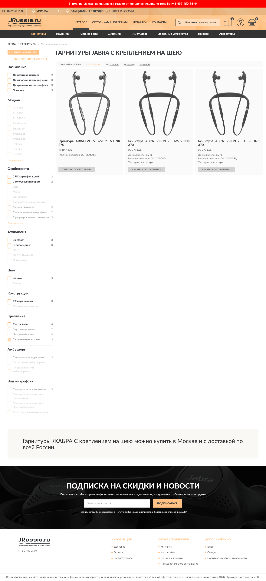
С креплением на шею (26, 339)
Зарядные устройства (173, 33)
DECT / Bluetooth (23, 255)
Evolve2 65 (19, 134)
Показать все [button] (15, 160)
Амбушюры (140, 33)
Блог (210, 547)
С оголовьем (20, 324)
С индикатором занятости (29, 202)
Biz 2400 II (19, 118)
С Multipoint (20, 197)
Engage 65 (19, 128)
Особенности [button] (18, 169)
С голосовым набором (26, 181)
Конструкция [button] (18, 293)
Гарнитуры (38, 33)
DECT (16, 250)
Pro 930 (17, 154)
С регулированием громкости (31, 217)
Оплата (118, 552)
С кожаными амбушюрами (29, 362)
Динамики (115, 33)
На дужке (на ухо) (23, 334)
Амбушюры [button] (17, 349)
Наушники (63, 33)
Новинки (140, 22)
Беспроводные (22, 245)
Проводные (20, 260)
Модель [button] (14, 100)
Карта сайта (168, 552)
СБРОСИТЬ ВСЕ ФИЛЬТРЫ (30, 59)
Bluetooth (18, 240)
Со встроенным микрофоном (30, 412)
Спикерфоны (89, 33)
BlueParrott (19, 123)
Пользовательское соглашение (179, 564)
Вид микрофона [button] (20, 381)
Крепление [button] (16, 316)
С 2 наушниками (23, 301)
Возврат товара (123, 558)
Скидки (211, 552)
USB (15, 187)
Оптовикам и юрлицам (110, 22)
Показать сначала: (70, 64)
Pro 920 (17, 144)
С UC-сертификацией (26, 176)
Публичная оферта (172, 558)
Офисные (18, 90)
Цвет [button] (11, 270)
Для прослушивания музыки (30, 80)
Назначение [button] (17, 67)
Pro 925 (17, 149)
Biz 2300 (18, 113)
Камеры (203, 33)
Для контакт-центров (26, 75)
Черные (17, 278)
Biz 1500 (18, 108)
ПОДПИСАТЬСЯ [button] (167, 503)
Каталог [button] (81, 22)
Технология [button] (17, 232)
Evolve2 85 (19, 139)
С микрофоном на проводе (29, 389)
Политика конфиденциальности (227, 558)
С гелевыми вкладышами (28, 357)
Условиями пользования (167, 512)
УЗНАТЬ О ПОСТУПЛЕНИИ (76, 169)
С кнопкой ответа (23, 207)
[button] (240, 22)
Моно (16, 192)
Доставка (119, 547)
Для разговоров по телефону (30, 85)
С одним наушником (25, 306)
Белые (17, 283)
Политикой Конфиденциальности (134, 512)
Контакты (159, 22)
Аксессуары (227, 33)
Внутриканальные (24, 329)
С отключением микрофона (30, 212)
